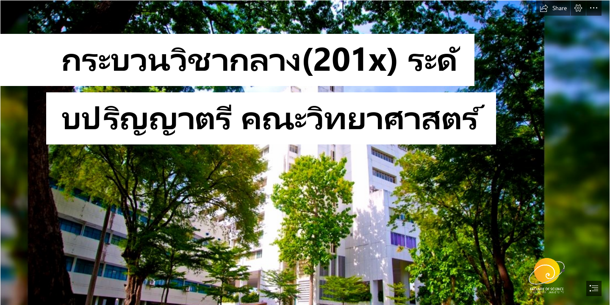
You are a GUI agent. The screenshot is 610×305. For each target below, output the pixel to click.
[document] (305, 152)
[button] (553, 8)
